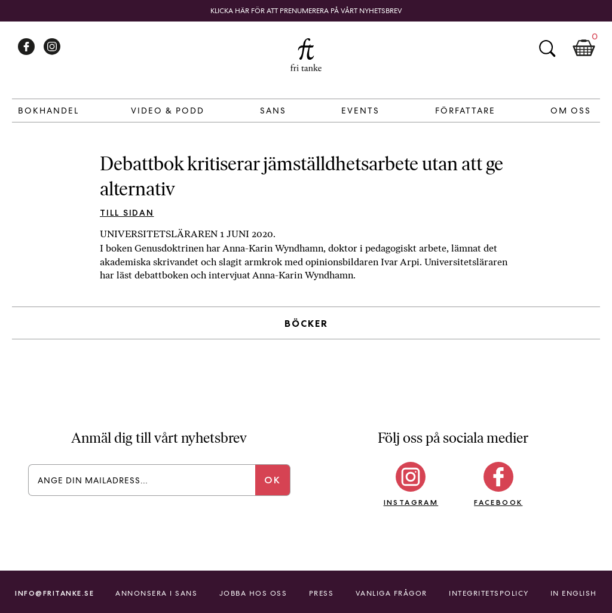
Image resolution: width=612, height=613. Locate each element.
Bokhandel (48, 110)
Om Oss (570, 110)
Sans (273, 110)
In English (573, 593)
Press (321, 593)
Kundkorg (584, 48)
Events (360, 110)
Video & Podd (167, 110)
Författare (465, 110)
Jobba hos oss (253, 593)
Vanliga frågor (391, 593)
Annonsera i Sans (156, 593)
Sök (547, 48)
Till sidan (127, 212)
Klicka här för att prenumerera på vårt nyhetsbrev (306, 11)
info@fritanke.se (54, 593)
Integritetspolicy (489, 593)
